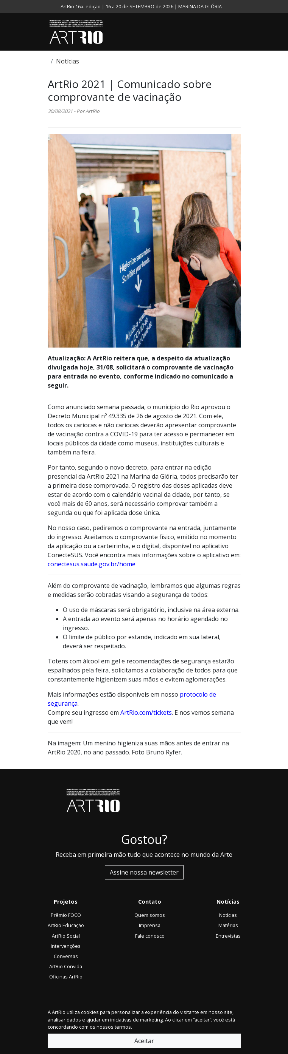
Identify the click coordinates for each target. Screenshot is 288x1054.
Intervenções (66, 946)
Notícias (67, 61)
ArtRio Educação (66, 925)
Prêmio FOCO (66, 915)
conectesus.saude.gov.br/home (91, 564)
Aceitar (144, 1041)
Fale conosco (150, 935)
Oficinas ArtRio (66, 976)
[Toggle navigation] (239, 32)
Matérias (228, 925)
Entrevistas (228, 935)
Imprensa (149, 925)
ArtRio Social (66, 935)
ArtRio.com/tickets (146, 712)
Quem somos (149, 915)
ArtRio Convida (65, 966)
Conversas (66, 956)
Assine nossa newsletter (144, 872)
